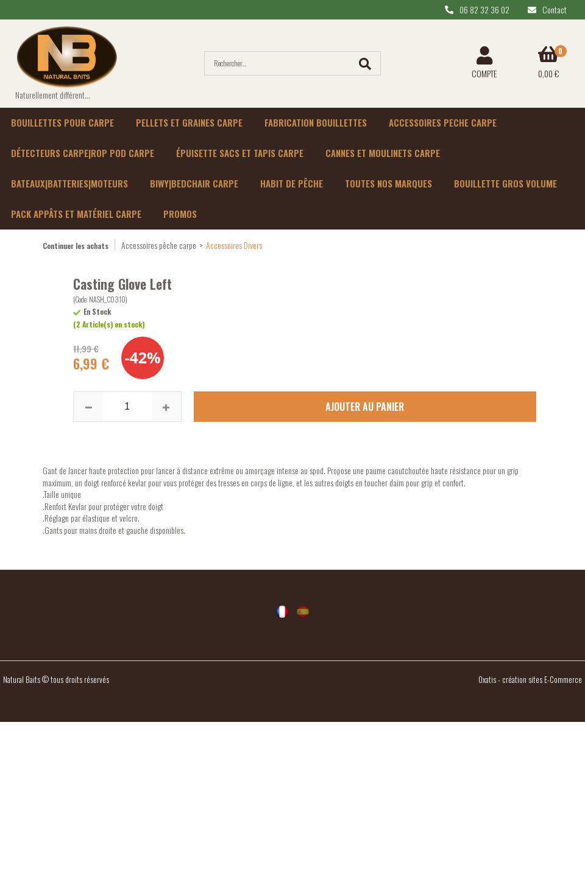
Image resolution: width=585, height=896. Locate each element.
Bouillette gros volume (505, 183)
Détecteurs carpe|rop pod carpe (82, 152)
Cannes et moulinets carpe (382, 152)
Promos (180, 213)
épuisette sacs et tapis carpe (239, 152)
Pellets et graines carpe (189, 122)
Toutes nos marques (388, 183)
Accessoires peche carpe (443, 122)
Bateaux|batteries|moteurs (69, 183)
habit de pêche (291, 183)
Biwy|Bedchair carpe (194, 183)
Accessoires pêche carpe (158, 245)
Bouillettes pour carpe (62, 122)
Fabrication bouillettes (315, 122)
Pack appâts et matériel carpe (76, 213)
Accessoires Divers (234, 245)
